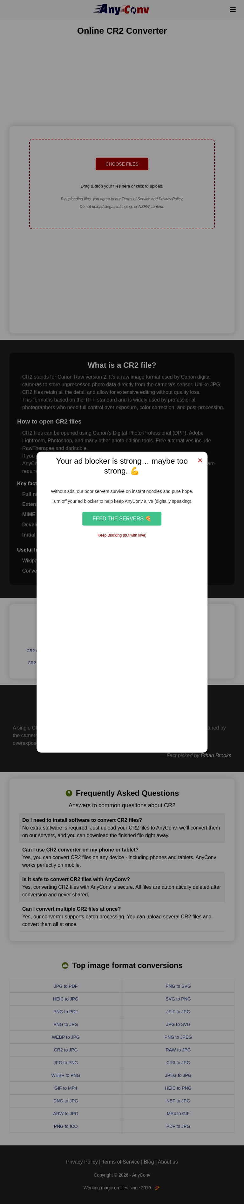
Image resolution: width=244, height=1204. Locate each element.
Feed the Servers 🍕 (122, 519)
